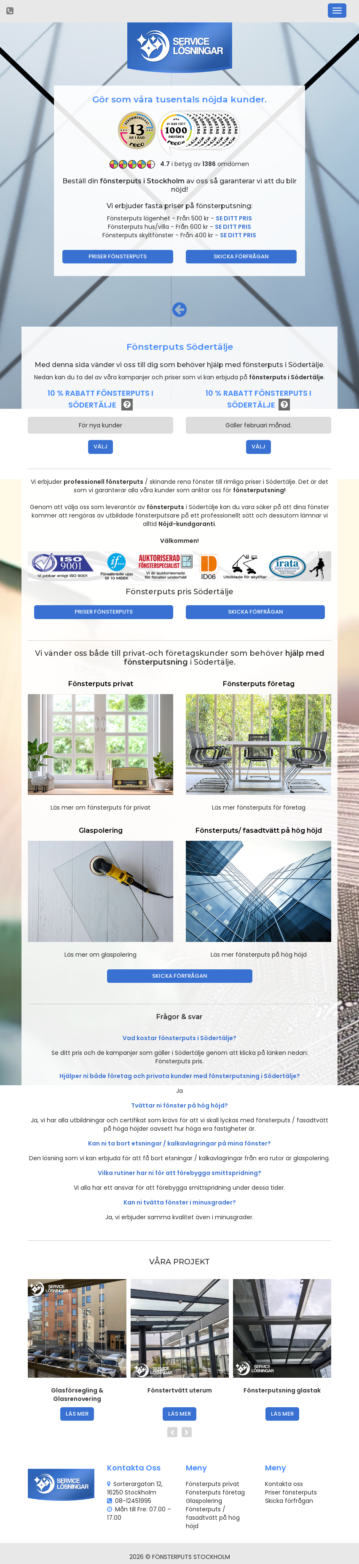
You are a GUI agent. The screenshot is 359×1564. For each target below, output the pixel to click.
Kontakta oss (284, 1484)
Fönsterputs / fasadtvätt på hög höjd (213, 1517)
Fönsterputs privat (212, 1484)
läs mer (77, 1414)
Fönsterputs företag (215, 1492)
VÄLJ (100, 447)
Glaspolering (204, 1501)
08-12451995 (133, 1501)
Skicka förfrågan (241, 256)
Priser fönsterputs (117, 256)
